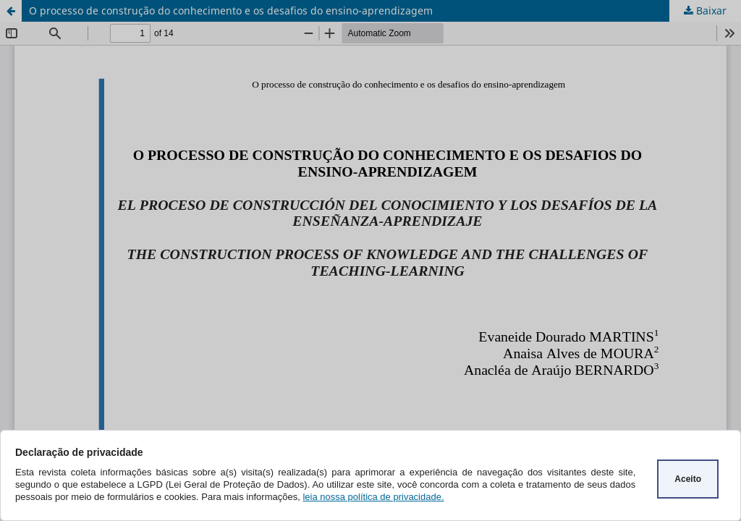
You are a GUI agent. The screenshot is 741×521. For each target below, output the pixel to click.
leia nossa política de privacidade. (373, 496)
